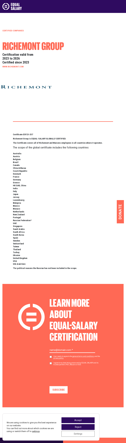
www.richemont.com (13, 66)
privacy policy (58, 358)
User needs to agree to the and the (76, 357)
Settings (78, 434)
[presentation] (74, 374)
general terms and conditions (83, 356)
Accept (78, 420)
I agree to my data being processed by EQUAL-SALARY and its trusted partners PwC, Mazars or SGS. (76, 363)
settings (36, 431)
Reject (78, 427)
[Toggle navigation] (122, 6)
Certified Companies (13, 30)
